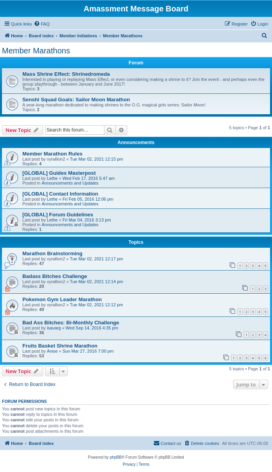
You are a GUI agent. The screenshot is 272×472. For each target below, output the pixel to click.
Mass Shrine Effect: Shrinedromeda (66, 74)
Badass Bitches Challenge (54, 276)
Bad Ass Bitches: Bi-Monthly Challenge (70, 323)
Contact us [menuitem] (167, 443)
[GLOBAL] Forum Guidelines (57, 215)
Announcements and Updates (70, 183)
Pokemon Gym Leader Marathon (62, 299)
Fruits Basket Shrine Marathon (59, 346)
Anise (52, 351)
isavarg (53, 328)
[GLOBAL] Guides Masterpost (59, 173)
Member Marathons (36, 50)
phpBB (116, 457)
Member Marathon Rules (52, 154)
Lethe (52, 178)
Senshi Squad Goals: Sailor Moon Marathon (76, 99)
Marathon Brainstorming (52, 253)
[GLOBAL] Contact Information (60, 194)
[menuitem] (41, 24)
